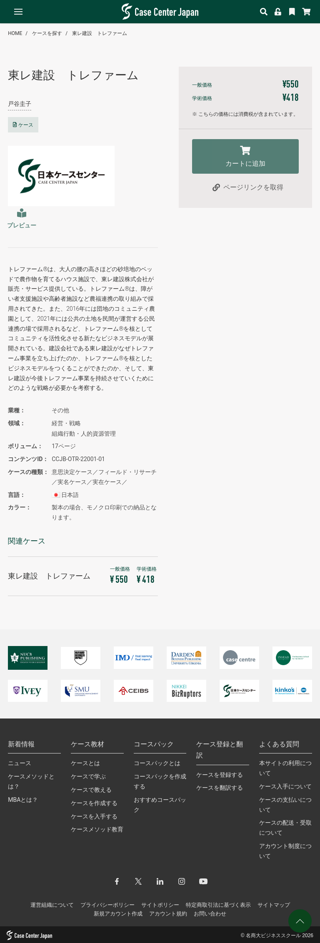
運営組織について (52, 905)
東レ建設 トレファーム (99, 33)
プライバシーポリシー (107, 905)
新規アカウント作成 (118, 914)
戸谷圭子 (19, 103)
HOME (15, 33)
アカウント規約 (168, 914)
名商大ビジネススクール (273, 935)
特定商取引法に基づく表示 (218, 905)
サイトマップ (274, 905)
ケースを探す (47, 33)
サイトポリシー (160, 905)
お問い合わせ (210, 914)
